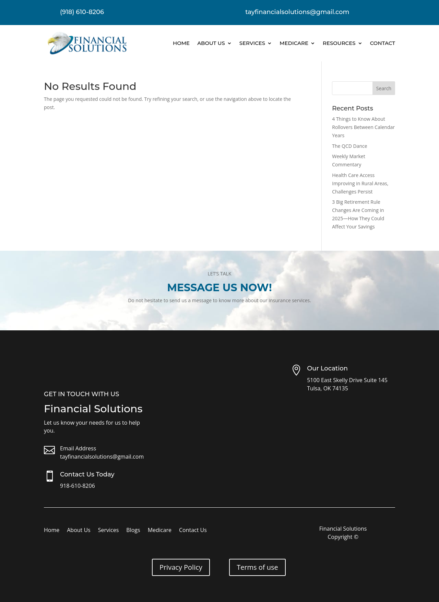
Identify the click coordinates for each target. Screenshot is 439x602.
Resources (339, 43)
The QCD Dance (349, 146)
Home (181, 43)
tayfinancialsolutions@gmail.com (102, 456)
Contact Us (193, 531)
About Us (211, 43)
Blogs (133, 531)
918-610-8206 (77, 485)
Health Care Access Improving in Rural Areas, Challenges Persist (360, 183)
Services (252, 43)
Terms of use (257, 567)
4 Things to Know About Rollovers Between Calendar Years (363, 127)
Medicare (294, 43)
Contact (382, 43)
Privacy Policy (180, 567)
